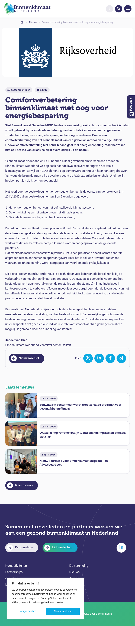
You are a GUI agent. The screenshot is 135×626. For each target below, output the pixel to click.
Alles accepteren (63, 611)
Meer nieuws (24, 485)
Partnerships (24, 547)
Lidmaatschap (62, 547)
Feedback (132, 107)
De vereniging (78, 566)
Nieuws (33, 22)
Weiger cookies (28, 611)
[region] (45, 598)
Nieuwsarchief (29, 358)
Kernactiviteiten (16, 566)
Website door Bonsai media (96, 614)
